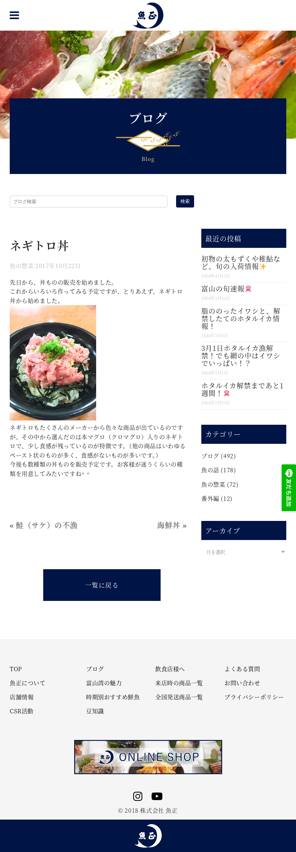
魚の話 (210, 470)
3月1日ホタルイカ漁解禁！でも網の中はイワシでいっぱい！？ (241, 355)
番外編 (210, 498)
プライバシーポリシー (254, 697)
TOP (16, 669)
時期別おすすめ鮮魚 (113, 697)
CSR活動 (21, 711)
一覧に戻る (101, 584)
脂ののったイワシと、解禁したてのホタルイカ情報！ (241, 318)
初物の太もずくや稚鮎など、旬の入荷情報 (241, 262)
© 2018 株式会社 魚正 (148, 810)
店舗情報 (21, 697)
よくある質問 (242, 669)
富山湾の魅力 (104, 683)
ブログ (210, 456)
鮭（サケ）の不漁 (47, 524)
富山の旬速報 (226, 288)
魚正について (28, 683)
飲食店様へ (170, 669)
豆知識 (95, 711)
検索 (185, 201)
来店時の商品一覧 (179, 683)
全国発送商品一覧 (179, 697)
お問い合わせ (242, 683)
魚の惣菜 (21, 266)
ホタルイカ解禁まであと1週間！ (242, 389)
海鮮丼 (168, 524)
